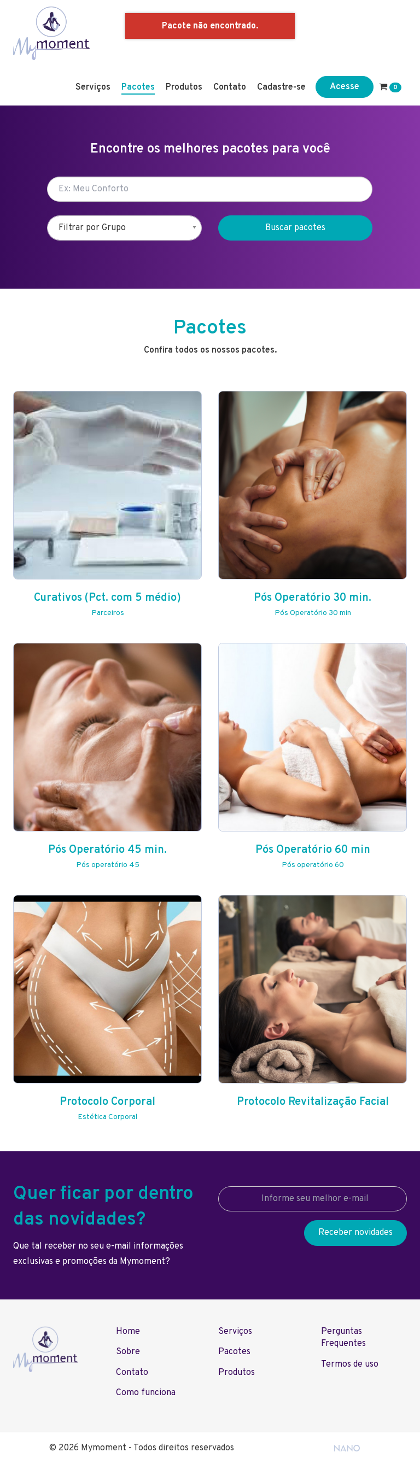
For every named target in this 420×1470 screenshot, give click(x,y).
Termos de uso (349, 1364)
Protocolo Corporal (107, 1102)
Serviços (92, 87)
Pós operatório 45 (107, 865)
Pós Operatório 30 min (313, 613)
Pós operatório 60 (313, 865)
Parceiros (107, 613)
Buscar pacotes (295, 227)
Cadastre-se (281, 87)
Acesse (344, 86)
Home (128, 1331)
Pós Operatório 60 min (312, 850)
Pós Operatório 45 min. (107, 850)
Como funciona (146, 1392)
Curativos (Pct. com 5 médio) (107, 598)
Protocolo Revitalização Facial (313, 1102)
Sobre (128, 1351)
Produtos (184, 87)
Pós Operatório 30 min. (312, 598)
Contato (229, 87)
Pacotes (138, 87)
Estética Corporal (107, 1117)
